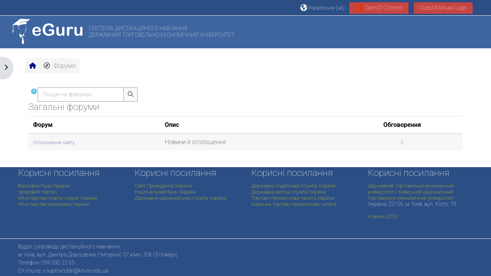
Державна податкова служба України (293, 186)
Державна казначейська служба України (181, 198)
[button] (322, 7)
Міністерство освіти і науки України (57, 198)
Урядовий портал (37, 192)
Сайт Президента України (163, 186)
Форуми (59, 65)
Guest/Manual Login (443, 8)
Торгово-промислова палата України (292, 198)
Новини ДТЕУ (383, 216)
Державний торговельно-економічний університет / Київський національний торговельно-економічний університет (411, 192)
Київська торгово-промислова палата (293, 204)
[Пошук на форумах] (81, 94)
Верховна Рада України (44, 186)
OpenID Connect (379, 8)
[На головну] (47, 31)
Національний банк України (165, 192)
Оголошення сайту (54, 142)
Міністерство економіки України (54, 204)
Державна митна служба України (288, 192)
